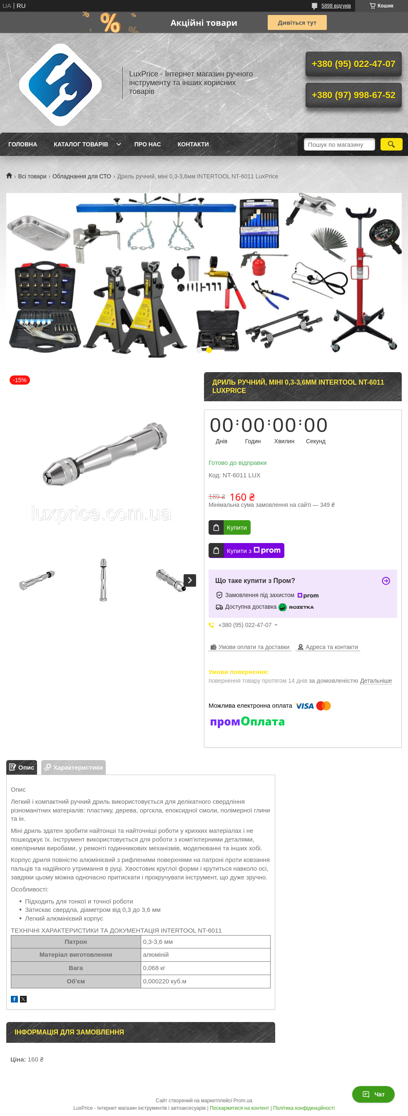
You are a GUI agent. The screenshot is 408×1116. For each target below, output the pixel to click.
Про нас (147, 144)
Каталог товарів (81, 144)
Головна (22, 144)
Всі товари (32, 176)
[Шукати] (392, 144)
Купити (237, 527)
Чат (373, 1094)
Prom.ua (243, 1101)
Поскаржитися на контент (239, 1108)
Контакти (193, 144)
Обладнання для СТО (81, 176)
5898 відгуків (336, 6)
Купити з (254, 550)
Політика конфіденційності (304, 1108)
